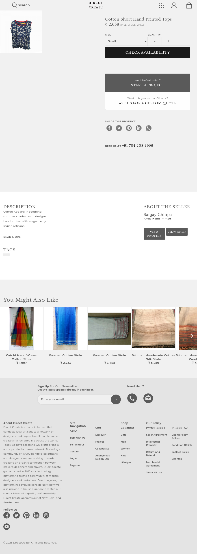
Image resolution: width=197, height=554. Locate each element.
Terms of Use (154, 472)
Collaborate (102, 448)
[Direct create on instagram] (47, 515)
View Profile (154, 233)
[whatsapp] (149, 128)
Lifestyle (126, 462)
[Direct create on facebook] (7, 515)
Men (123, 441)
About (73, 430)
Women (125, 448)
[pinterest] (129, 128)
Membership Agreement (153, 464)
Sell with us (77, 444)
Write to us (148, 398)
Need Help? (129, 146)
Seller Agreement (156, 434)
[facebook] (109, 128)
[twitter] (119, 128)
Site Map (177, 459)
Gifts (123, 434)
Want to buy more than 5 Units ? (148, 101)
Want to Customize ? (148, 83)
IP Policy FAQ (180, 427)
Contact (74, 451)
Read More (12, 236)
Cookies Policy (180, 452)
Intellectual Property (153, 443)
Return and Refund (153, 454)
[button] (192, 336)
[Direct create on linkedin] (37, 515)
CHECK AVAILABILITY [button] (148, 52)
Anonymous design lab (102, 457)
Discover (100, 434)
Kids (123, 455)
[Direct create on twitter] (17, 515)
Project (99, 441)
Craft (98, 427)
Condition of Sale (182, 445)
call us (132, 398)
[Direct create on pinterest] (27, 515)
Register (75, 465)
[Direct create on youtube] (7, 527)
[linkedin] (139, 128)
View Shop (176, 231)
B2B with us (77, 437)
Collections (127, 427)
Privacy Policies (155, 427)
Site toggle (6, 5)
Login (73, 458)
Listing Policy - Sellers (180, 436)
